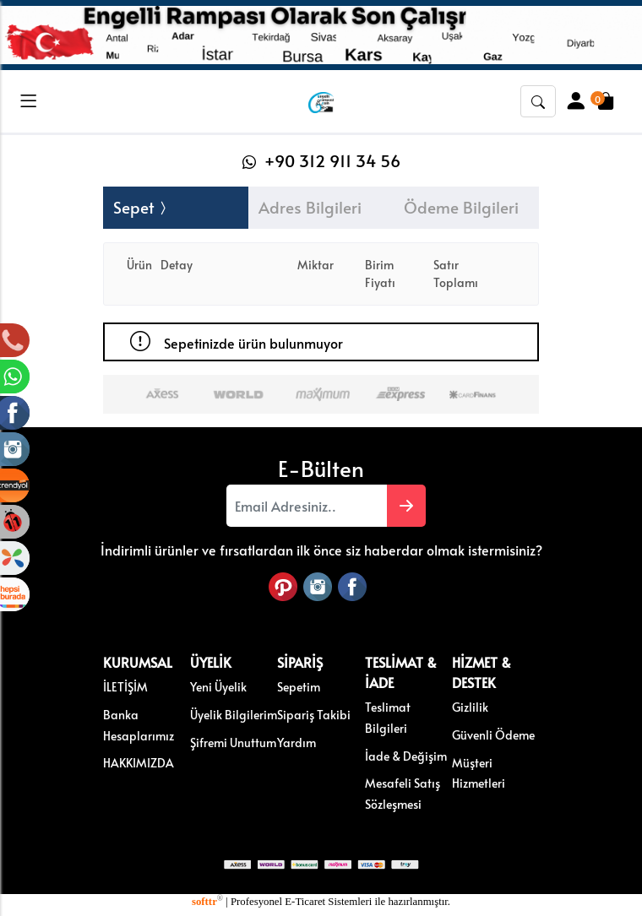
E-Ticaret (305, 902)
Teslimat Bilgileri (388, 717)
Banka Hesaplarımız (138, 725)
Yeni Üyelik (218, 686)
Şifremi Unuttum (233, 742)
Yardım (296, 742)
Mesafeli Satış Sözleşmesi (402, 793)
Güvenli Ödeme (493, 734)
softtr (207, 902)
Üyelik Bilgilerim (233, 714)
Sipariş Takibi (314, 714)
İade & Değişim (406, 755)
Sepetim (298, 686)
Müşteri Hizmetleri (478, 773)
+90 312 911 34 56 (321, 160)
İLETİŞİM (125, 686)
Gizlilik (470, 706)
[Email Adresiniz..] (306, 506)
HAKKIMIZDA (138, 762)
